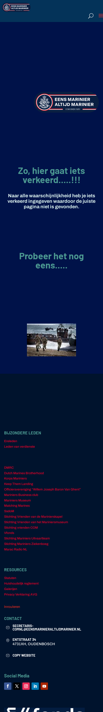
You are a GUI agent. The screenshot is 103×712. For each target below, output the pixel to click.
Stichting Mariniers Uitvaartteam (27, 538)
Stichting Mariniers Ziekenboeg (26, 544)
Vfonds (9, 533)
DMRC (9, 467)
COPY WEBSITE (24, 655)
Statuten (10, 578)
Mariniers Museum (17, 500)
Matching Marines (17, 505)
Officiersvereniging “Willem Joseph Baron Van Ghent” (42, 489)
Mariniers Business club (21, 495)
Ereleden (10, 441)
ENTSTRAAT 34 (24, 639)
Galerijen (10, 589)
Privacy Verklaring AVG (20, 594)
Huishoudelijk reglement (21, 583)
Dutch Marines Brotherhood (24, 473)
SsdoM (9, 511)
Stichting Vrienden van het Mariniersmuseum (36, 522)
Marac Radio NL (15, 549)
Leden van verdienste (19, 446)
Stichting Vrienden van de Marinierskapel (33, 516)
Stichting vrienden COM (21, 527)
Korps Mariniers (15, 478)
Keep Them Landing (18, 484)
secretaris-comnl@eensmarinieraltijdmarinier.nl (47, 627)
